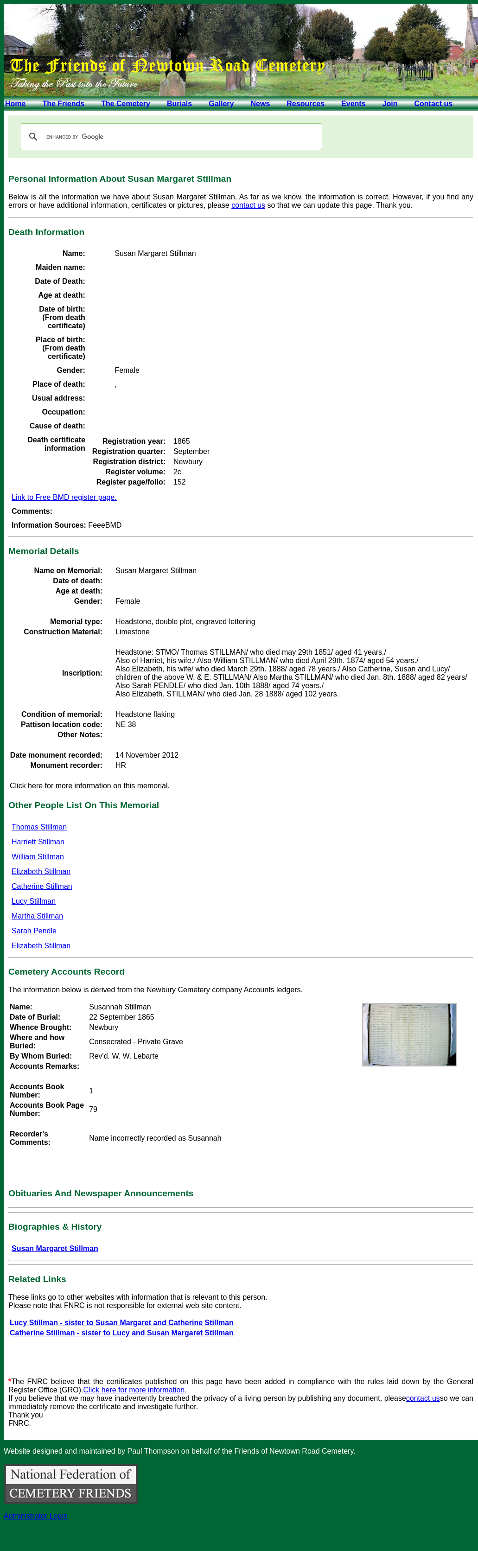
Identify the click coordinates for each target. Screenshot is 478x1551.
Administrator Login (36, 1516)
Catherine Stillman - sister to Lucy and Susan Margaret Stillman (122, 1333)
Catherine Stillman (42, 886)
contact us (248, 205)
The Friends (63, 104)
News (260, 104)
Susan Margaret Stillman (55, 1248)
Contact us (433, 104)
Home (15, 104)
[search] (169, 136)
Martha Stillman (37, 916)
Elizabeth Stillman (41, 871)
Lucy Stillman (34, 901)
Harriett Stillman (38, 842)
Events (353, 104)
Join (390, 104)
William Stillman (38, 857)
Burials (179, 104)
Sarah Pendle (34, 931)
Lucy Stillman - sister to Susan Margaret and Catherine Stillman (122, 1323)
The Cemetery (125, 104)
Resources (306, 104)
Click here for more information (134, 1390)
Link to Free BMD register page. (64, 497)
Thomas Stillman (39, 827)
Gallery (221, 104)
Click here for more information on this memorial (89, 786)
